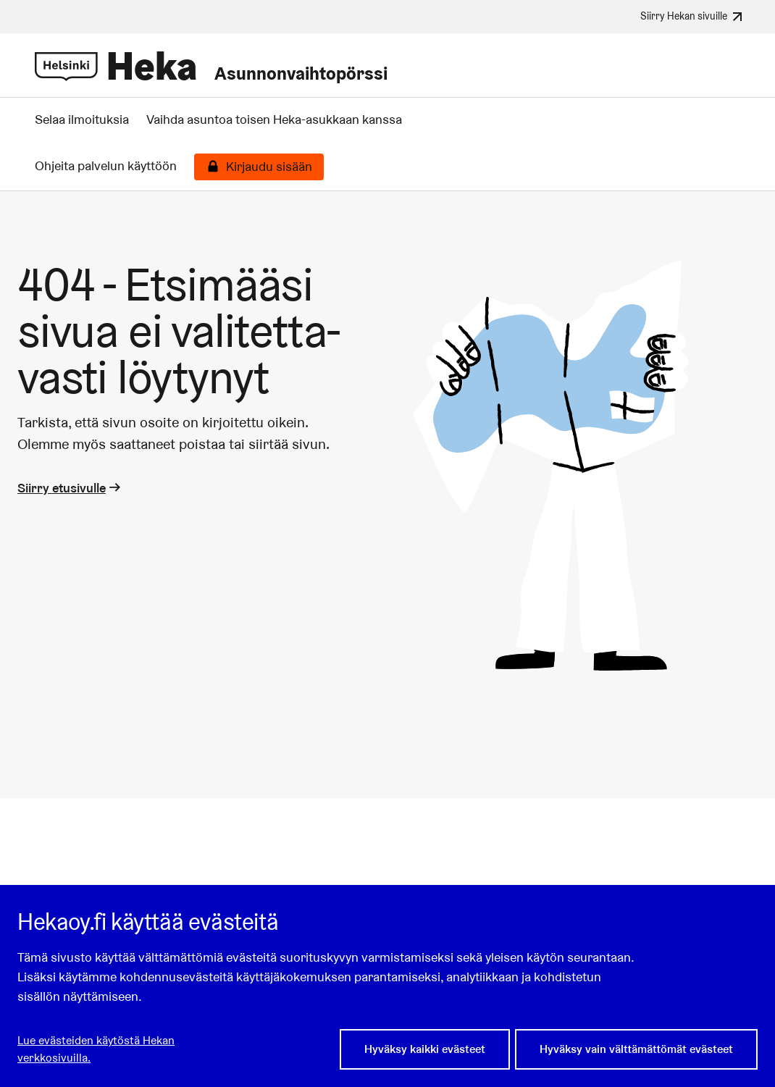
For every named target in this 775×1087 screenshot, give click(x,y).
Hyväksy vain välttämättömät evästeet (636, 1049)
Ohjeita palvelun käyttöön (106, 166)
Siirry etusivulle (70, 487)
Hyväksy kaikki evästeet (424, 1049)
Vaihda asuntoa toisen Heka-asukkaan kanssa (274, 119)
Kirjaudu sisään (269, 166)
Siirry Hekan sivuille (693, 16)
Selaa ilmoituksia (82, 119)
